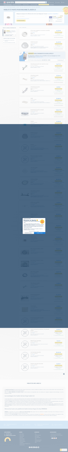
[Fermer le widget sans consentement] (27, 218)
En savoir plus (32, 229)
